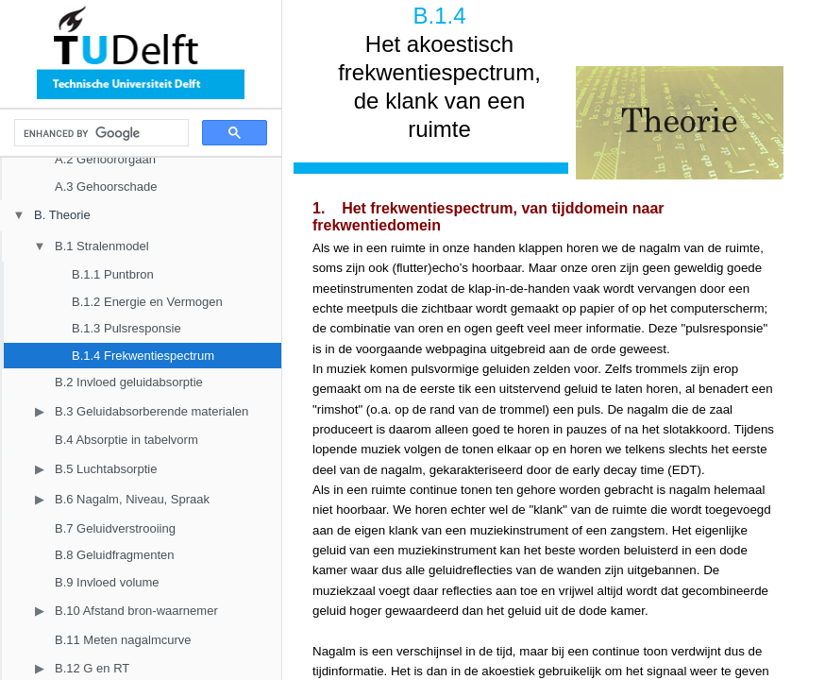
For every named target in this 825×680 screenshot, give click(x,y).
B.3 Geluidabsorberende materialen (151, 411)
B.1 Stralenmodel (102, 246)
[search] (100, 133)
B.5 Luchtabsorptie (106, 469)
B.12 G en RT (92, 668)
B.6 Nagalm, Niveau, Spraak (132, 499)
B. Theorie (62, 215)
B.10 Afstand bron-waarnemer (136, 611)
